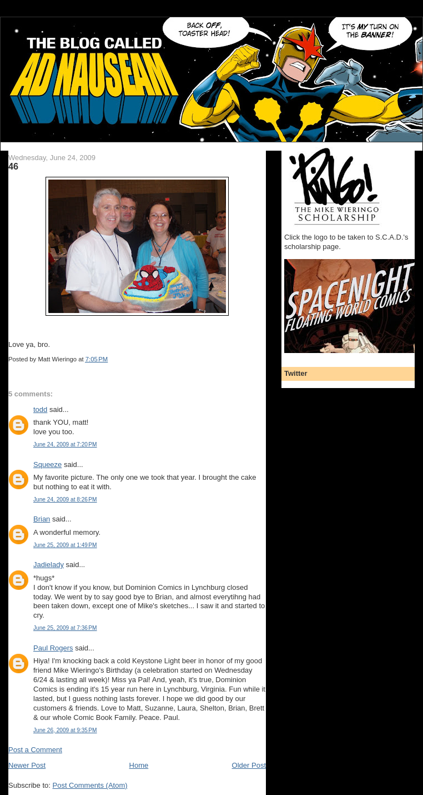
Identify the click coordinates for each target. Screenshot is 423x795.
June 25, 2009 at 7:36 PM (65, 628)
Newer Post (27, 765)
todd (40, 409)
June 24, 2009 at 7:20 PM (65, 444)
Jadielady (48, 564)
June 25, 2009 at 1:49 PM (65, 545)
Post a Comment (35, 750)
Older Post (249, 765)
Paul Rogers (53, 648)
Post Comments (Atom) (90, 785)
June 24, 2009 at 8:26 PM (65, 499)
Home (139, 765)
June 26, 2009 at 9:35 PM (65, 730)
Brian (41, 519)
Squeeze (47, 464)
